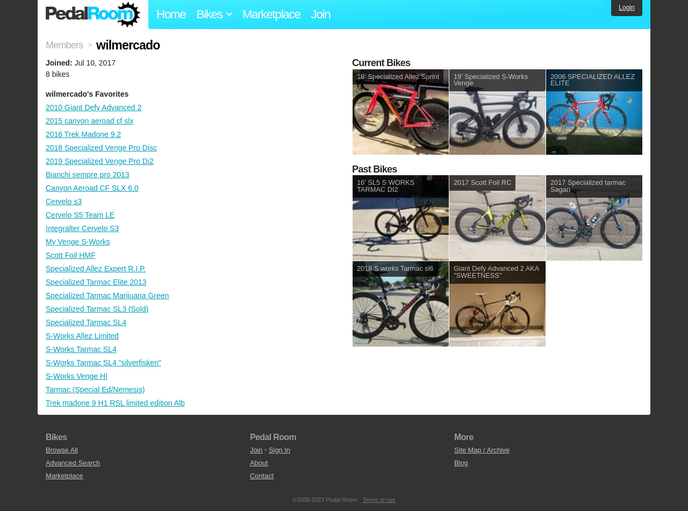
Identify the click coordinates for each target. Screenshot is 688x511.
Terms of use (379, 499)
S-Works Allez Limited (82, 336)
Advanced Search (73, 463)
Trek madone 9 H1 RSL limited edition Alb (115, 403)
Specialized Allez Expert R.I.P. (96, 268)
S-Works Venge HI (77, 376)
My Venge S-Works (78, 241)
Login (626, 7)
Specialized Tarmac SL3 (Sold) (97, 309)
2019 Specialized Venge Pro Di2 (100, 161)
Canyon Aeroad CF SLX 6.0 (92, 188)
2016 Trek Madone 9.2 (83, 134)
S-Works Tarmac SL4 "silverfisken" (103, 362)
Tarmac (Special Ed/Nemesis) (95, 389)
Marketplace (271, 14)
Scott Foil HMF (71, 255)
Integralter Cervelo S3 (82, 228)
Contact (262, 476)
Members (64, 45)
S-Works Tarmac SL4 (81, 349)
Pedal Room (93, 14)
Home (171, 14)
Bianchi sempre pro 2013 (88, 174)
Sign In (279, 450)
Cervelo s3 (64, 201)
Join (321, 14)
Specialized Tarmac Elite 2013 (96, 282)
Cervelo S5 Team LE (80, 215)
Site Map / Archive (482, 450)
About (259, 463)
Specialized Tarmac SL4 (86, 322)
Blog (461, 463)
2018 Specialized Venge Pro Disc (101, 147)
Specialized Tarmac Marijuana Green (107, 295)
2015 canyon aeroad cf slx (89, 121)
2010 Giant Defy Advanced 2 (93, 107)
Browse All (62, 450)
